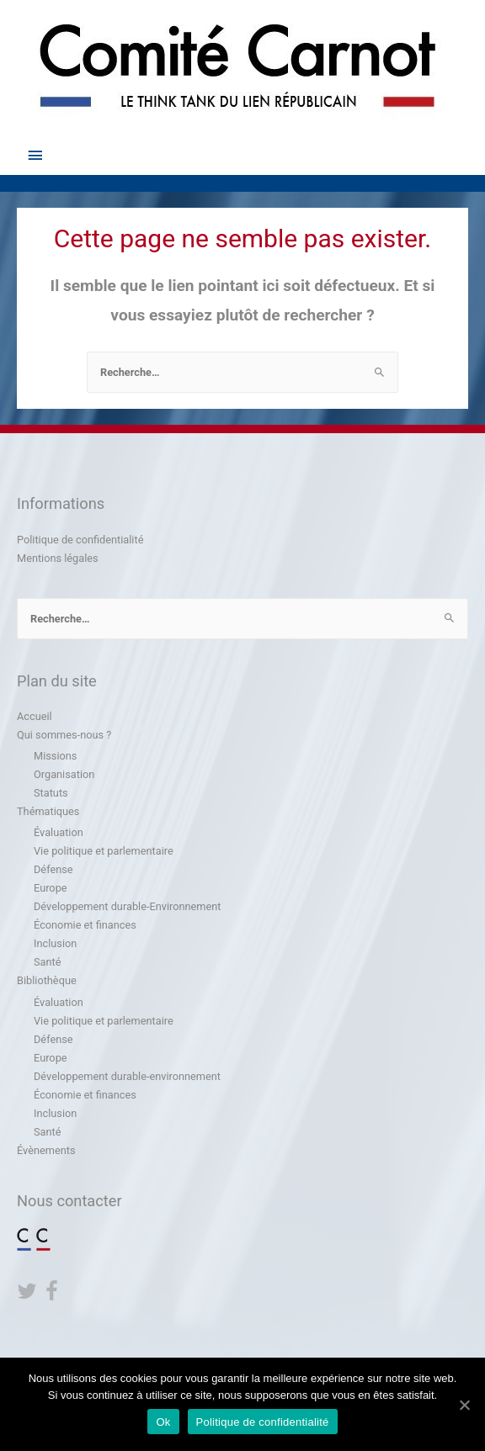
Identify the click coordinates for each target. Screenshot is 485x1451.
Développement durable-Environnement (127, 906)
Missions (55, 755)
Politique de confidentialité (80, 539)
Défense (53, 869)
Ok (163, 1422)
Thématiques (48, 811)
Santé (47, 962)
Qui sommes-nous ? (64, 734)
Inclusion (55, 943)
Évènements (46, 1150)
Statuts (51, 792)
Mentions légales (58, 558)
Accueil (34, 716)
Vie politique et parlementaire (103, 851)
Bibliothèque (47, 980)
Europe (50, 888)
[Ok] (464, 1404)
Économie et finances (85, 925)
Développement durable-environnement (127, 1076)
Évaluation (58, 832)
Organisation (64, 774)
